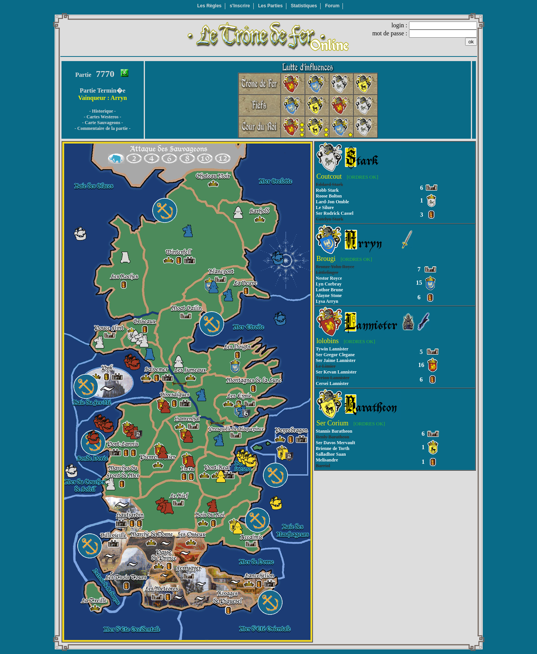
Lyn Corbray (329, 284)
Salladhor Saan (331, 454)
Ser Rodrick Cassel (335, 213)
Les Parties (270, 5)
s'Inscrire (239, 5)
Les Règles (209, 5)
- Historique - (102, 111)
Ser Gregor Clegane (335, 354)
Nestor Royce (329, 278)
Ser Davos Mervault (335, 442)
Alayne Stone (329, 295)
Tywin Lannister (332, 349)
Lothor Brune (329, 289)
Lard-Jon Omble (332, 201)
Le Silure (325, 207)
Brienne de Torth (332, 448)
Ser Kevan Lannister (336, 372)
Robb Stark (327, 190)
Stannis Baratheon (334, 431)
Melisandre (327, 460)
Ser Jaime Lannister (336, 360)
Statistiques (304, 5)
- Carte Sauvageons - (102, 122)
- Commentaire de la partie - (102, 128)
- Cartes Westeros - (102, 117)
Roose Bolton (329, 196)
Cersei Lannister (332, 383)
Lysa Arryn (327, 301)
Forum (332, 5)
